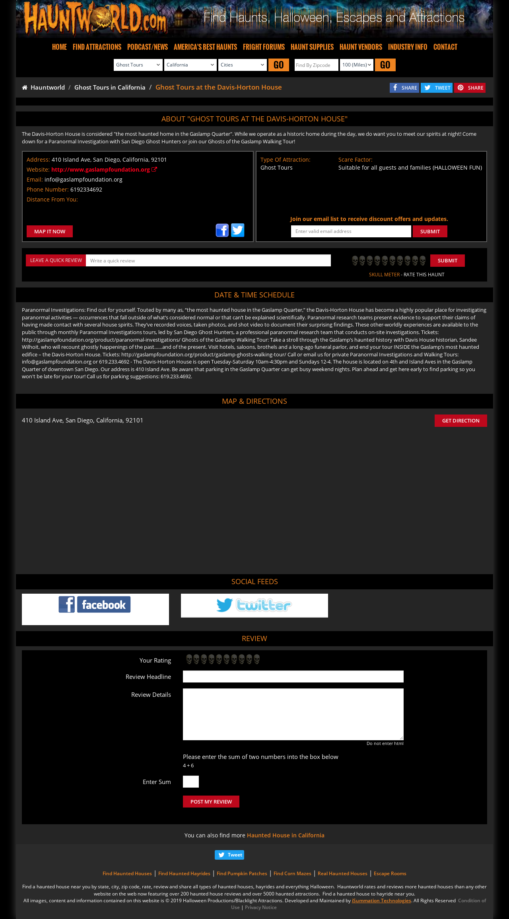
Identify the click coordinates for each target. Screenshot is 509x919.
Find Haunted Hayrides (184, 873)
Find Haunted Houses (127, 873)
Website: (38, 169)
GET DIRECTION (461, 420)
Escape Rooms (390, 873)
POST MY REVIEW (211, 801)
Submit (447, 260)
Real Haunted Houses (342, 873)
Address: (38, 159)
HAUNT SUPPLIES (312, 47)
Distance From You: (52, 199)
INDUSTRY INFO (407, 47)
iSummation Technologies (381, 900)
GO (279, 65)
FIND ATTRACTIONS (97, 47)
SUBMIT (430, 231)
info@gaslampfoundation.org (83, 179)
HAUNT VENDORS (361, 47)
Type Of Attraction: (285, 159)
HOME (59, 47)
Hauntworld (43, 87)
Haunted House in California (285, 835)
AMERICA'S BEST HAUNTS (205, 47)
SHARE (409, 87)
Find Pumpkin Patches (242, 873)
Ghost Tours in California (110, 87)
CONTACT (445, 47)
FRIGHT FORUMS (264, 47)
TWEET (443, 87)
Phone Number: (48, 189)
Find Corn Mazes (292, 873)
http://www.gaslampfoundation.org (104, 169)
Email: (35, 179)
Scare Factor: (355, 159)
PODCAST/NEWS (147, 47)
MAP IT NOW (49, 231)
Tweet (235, 854)
